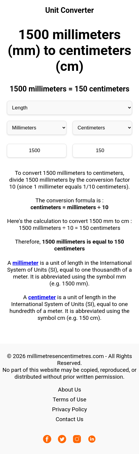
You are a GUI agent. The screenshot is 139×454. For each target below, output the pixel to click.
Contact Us (69, 419)
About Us (69, 389)
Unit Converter (69, 10)
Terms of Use (69, 399)
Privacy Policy (69, 409)
